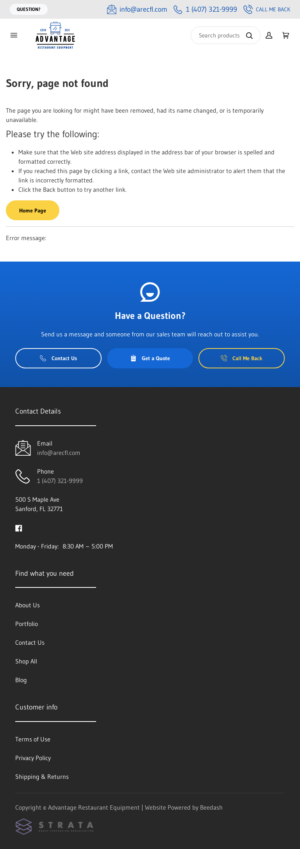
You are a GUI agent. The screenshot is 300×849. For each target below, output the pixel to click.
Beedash (211, 807)
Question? (29, 9)
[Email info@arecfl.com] (137, 9)
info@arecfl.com (58, 452)
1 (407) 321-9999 (60, 481)
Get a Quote (150, 358)
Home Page (32, 210)
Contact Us (58, 358)
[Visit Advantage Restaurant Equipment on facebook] (18, 527)
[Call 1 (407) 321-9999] (205, 9)
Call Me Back (266, 9)
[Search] (226, 35)
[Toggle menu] (13, 35)
